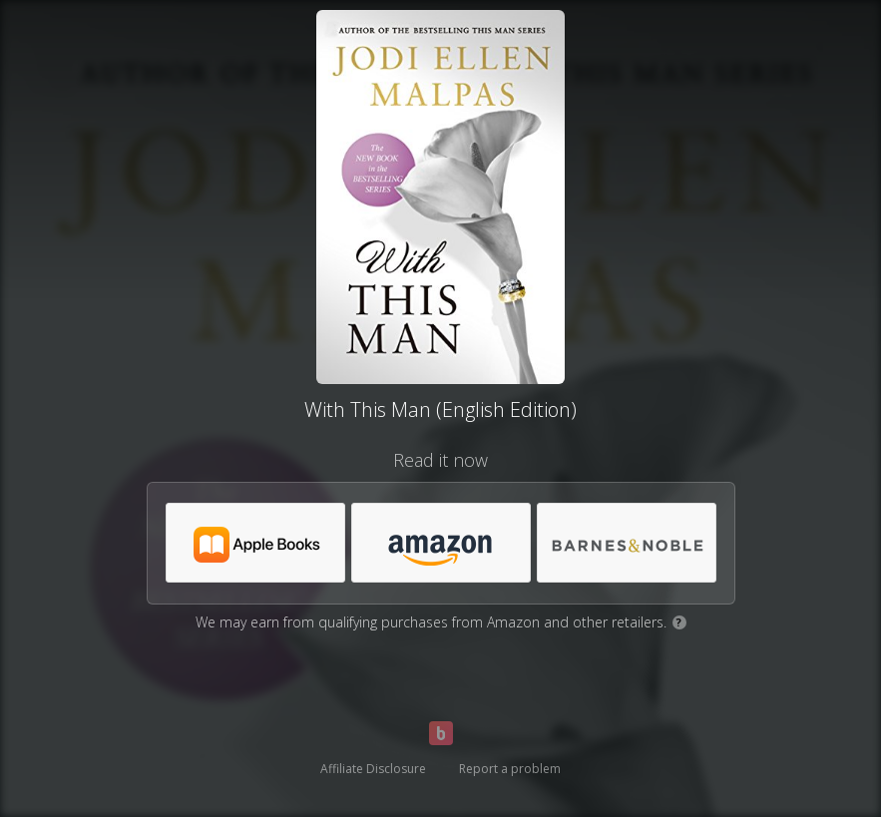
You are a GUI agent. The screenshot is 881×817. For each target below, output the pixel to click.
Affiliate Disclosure (373, 768)
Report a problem (510, 768)
